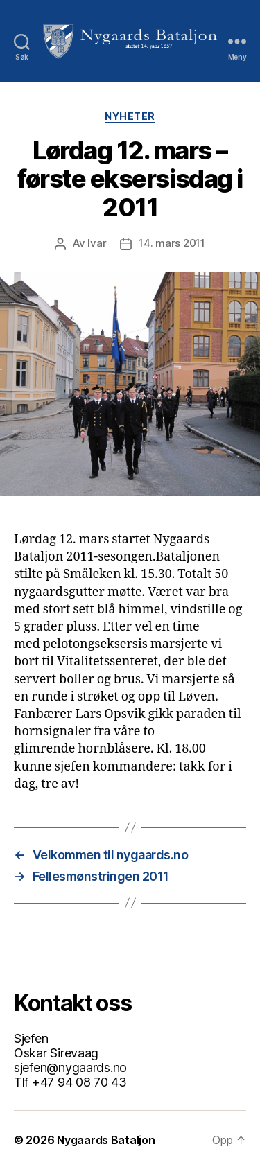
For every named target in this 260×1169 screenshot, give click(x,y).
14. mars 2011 (172, 242)
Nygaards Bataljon (106, 1140)
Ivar (96, 242)
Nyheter (130, 116)
